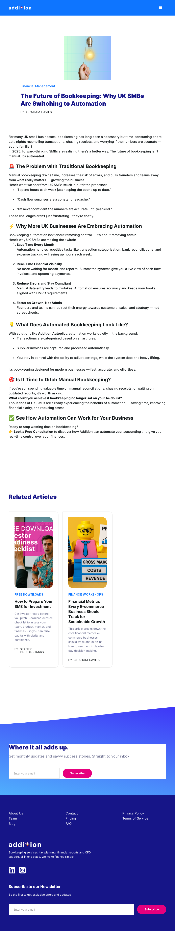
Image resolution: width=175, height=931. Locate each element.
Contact (72, 813)
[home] (20, 7)
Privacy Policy (133, 813)
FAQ (69, 824)
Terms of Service (135, 818)
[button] (160, 8)
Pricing (71, 818)
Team (13, 818)
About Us (16, 813)
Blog (12, 824)
